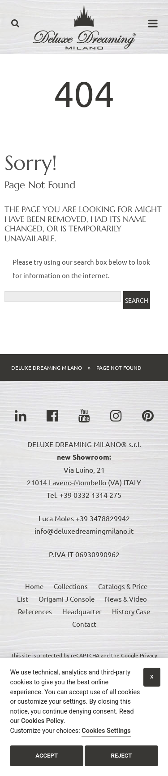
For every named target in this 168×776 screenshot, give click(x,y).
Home (34, 586)
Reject (121, 755)
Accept (46, 755)
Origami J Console (67, 598)
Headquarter (82, 611)
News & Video (126, 598)
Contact (84, 624)
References (35, 611)
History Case (131, 611)
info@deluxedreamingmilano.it (84, 530)
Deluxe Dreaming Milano (46, 367)
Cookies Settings (106, 731)
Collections (71, 586)
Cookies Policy (42, 721)
